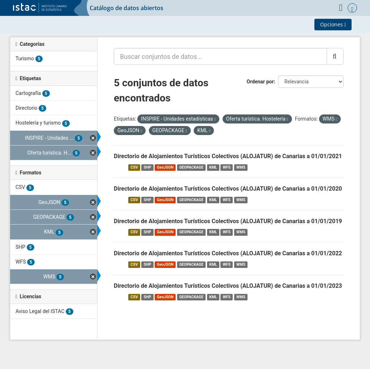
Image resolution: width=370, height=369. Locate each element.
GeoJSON (165, 167)
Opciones (333, 24)
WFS (227, 167)
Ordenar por (260, 81)
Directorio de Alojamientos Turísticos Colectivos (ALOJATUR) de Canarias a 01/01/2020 (228, 188)
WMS (240, 167)
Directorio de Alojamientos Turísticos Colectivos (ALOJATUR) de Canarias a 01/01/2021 (228, 156)
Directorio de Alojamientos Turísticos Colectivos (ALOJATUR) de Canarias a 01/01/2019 (228, 221)
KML (213, 167)
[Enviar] (335, 56)
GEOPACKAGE (191, 167)
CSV (134, 167)
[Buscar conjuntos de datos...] (220, 56)
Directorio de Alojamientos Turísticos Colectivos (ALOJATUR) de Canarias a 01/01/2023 (228, 285)
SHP (147, 167)
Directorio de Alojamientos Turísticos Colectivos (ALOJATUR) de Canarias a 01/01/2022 (228, 253)
